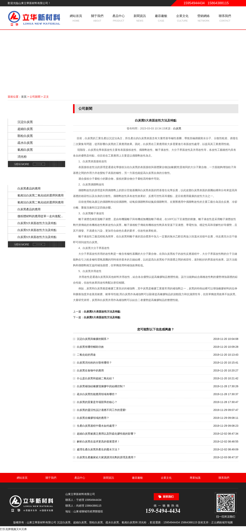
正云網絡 (216, 522)
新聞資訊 (139, 18)
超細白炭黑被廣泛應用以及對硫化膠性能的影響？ (106, 433)
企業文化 (182, 18)
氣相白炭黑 (25, 149)
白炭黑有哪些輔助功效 (90, 346)
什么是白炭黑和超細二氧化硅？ (96, 378)
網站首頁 (76, 18)
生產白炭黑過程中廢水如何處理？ (97, 425)
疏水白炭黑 (25, 142)
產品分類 (35, 108)
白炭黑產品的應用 (29, 188)
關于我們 (97, 18)
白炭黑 (177, 128)
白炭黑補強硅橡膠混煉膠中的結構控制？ (101, 386)
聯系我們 (225, 18)
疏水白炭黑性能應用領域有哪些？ (97, 394)
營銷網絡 (203, 18)
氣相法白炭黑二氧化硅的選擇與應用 (40, 195)
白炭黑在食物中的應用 (90, 370)
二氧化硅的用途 (86, 354)
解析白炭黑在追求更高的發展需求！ (98, 441)
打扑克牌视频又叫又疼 (13, 529)
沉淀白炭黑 (25, 122)
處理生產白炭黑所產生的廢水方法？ (98, 449)
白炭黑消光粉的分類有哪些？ (94, 362)
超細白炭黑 (25, 129)
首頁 (24, 96)
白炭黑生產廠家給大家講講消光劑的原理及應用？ (106, 457)
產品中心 (118, 18)
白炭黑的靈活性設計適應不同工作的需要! (101, 409)
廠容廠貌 (161, 18)
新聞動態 (35, 175)
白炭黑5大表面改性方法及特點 (37, 223)
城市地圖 (227, 522)
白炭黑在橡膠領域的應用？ (93, 417)
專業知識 (195, 477)
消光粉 (22, 156)
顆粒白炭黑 (25, 135)
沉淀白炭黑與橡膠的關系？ (93, 338)
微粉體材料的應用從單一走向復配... (40, 216)
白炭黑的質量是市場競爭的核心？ (97, 402)
